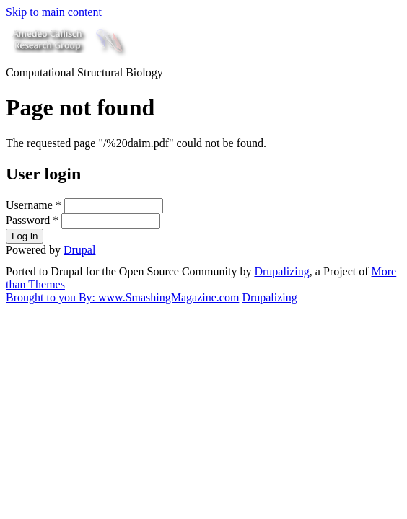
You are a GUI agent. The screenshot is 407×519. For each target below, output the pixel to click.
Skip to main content (54, 12)
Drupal (79, 250)
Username (33, 205)
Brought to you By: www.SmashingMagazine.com (122, 297)
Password (32, 220)
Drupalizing (281, 271)
